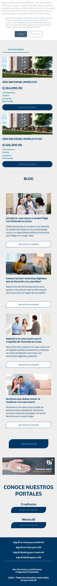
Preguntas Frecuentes (27, 572)
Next (50, 466)
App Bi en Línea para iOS (28, 547)
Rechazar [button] (35, 34)
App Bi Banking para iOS (28, 557)
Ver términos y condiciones (27, 569)
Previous (7, 466)
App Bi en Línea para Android (28, 542)
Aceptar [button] (20, 34)
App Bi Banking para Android (28, 552)
